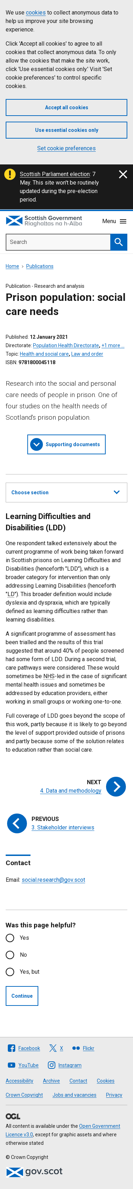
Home (12, 266)
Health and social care (44, 354)
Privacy (114, 1095)
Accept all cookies (66, 107)
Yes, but (29, 971)
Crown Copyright (24, 1095)
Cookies (106, 1081)
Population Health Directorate (66, 345)
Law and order (87, 354)
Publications (40, 266)
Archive (51, 1081)
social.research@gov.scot (53, 879)
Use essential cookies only (66, 130)
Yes (24, 937)
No (23, 954)
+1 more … (112, 345)
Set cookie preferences (66, 148)
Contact (78, 1081)
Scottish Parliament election (55, 174)
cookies (36, 12)
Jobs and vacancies (74, 1095)
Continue (22, 996)
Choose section (65, 491)
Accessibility (19, 1081)
